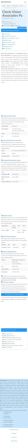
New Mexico (15, 5)
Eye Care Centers (8, 426)
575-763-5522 (7, 25)
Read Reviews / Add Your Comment (14, 294)
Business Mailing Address (8, 44)
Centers (9, 5)
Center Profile (6, 34)
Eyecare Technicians (8, 420)
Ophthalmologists (8, 412)
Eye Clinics (6, 413)
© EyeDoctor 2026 (14, 429)
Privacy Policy (14, 441)
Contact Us (14, 437)
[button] (8, 174)
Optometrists (7, 416)
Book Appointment (7, 46)
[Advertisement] (14, 99)
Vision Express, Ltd (7, 333)
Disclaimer (14, 433)
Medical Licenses (6, 40)
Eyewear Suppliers (8, 422)
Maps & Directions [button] (22, 27)
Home (3, 5)
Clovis (21, 5)
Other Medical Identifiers (8, 42)
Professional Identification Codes (10, 38)
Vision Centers (7, 417)
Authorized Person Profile (8, 36)
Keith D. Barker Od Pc (8, 341)
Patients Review (6, 48)
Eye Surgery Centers (9, 424)
